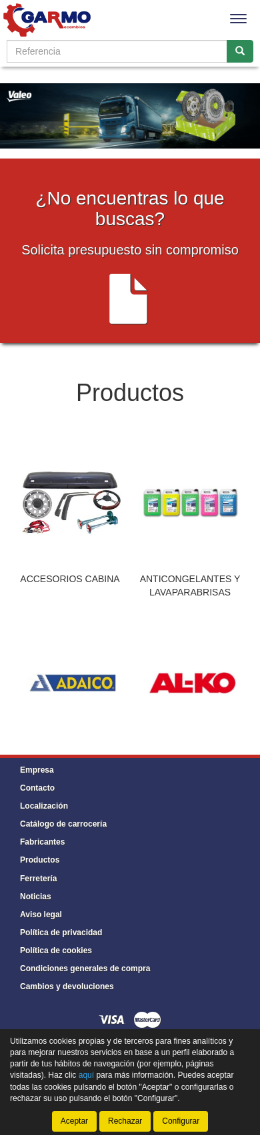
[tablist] (130, 527)
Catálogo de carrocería (63, 824)
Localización (44, 806)
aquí (86, 1075)
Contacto (37, 788)
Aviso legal (41, 914)
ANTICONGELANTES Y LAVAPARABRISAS (190, 585)
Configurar (180, 1121)
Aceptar (74, 1121)
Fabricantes (42, 842)
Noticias (35, 896)
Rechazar (125, 1121)
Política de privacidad (61, 932)
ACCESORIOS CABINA (69, 578)
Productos (39, 860)
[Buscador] (117, 51)
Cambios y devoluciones (67, 986)
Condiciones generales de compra (85, 968)
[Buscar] (240, 51)
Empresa (37, 770)
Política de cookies (56, 950)
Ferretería (38, 878)
